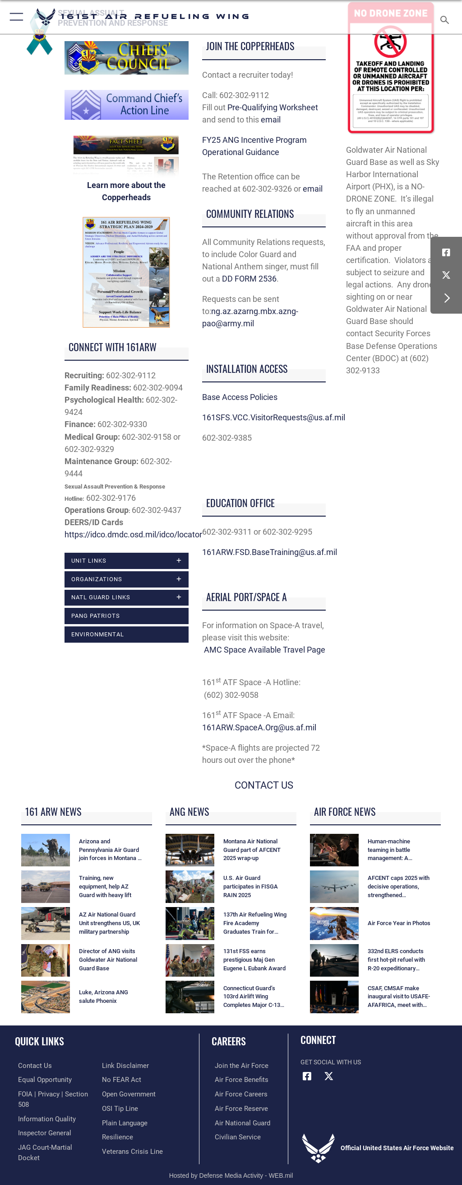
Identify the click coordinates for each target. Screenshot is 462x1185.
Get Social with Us (330, 1062)
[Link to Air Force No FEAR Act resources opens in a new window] (120, 1065)
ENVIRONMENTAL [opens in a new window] (97, 634)
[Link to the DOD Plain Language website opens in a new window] (124, 1107)
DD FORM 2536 (249, 278)
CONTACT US (264, 785)
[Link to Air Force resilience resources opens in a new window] (115, 1121)
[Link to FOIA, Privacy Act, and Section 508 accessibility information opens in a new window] (53, 1093)
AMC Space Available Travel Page (264, 649)
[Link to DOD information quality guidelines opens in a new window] (42, 1107)
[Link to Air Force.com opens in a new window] (236, 1065)
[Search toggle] (446, 17)
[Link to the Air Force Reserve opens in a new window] (236, 1107)
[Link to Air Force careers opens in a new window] (235, 1093)
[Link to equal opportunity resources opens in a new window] (40, 1079)
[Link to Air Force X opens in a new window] (446, 275)
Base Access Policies (239, 397)
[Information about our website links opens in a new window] (36, 1148)
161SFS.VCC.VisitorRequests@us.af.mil (273, 417)
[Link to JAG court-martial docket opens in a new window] (51, 1134)
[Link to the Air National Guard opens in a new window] (237, 1121)
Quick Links (39, 1041)
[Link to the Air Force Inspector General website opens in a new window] (40, 1121)
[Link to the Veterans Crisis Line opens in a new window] (129, 1134)
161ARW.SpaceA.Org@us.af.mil (259, 727)
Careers (229, 1041)
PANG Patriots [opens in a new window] (95, 615)
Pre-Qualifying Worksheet (273, 107)
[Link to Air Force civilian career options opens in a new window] (232, 1134)
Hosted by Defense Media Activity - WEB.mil (231, 1165)
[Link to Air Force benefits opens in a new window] (236, 1079)
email (271, 119)
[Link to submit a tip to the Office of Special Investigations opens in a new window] (118, 1093)
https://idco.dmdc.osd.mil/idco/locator (133, 534)
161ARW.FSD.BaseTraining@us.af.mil (269, 552)
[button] (14, 17)
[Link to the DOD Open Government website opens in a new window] (127, 1079)
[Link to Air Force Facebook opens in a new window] (446, 252)
